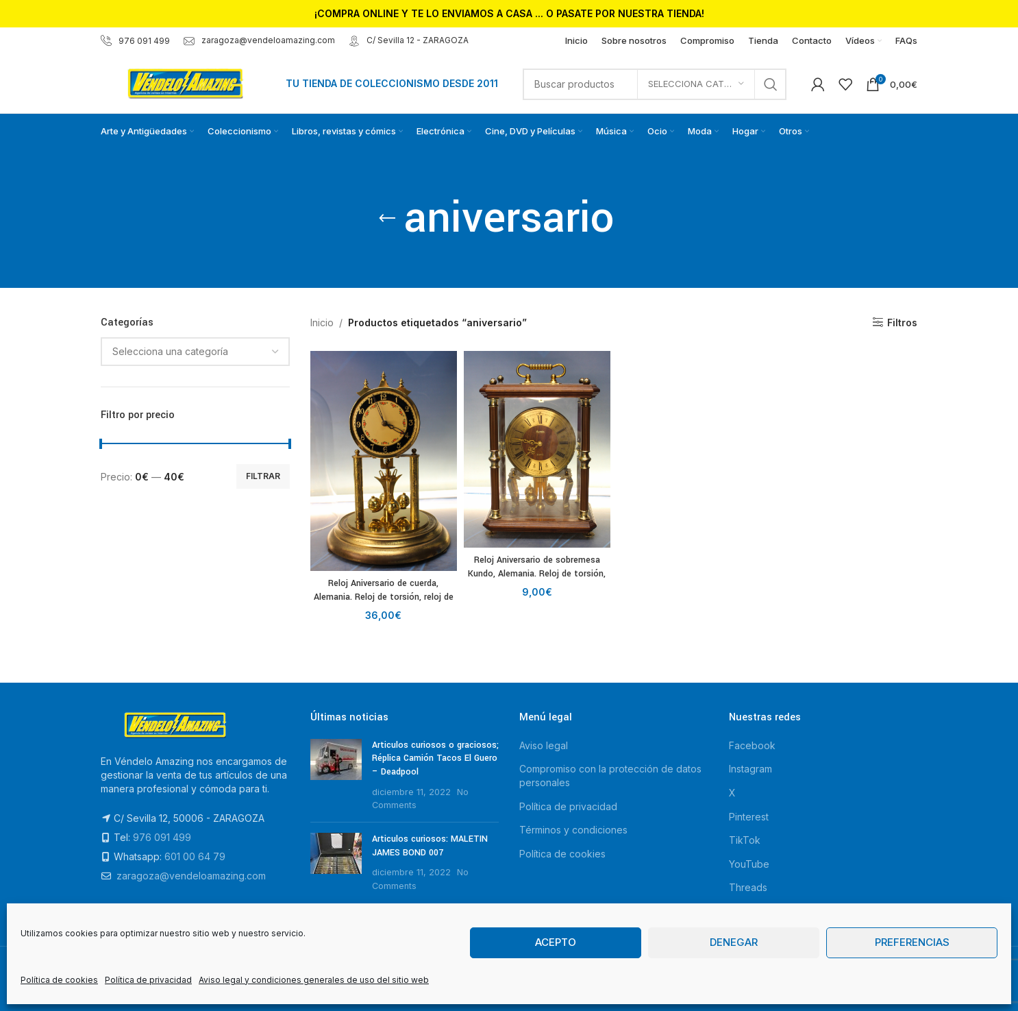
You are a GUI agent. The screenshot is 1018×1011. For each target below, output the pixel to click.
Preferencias (912, 942)
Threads (748, 887)
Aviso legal (543, 745)
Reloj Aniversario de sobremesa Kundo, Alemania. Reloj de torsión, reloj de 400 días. (537, 573)
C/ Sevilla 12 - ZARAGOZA (409, 40)
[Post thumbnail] (336, 775)
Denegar (734, 942)
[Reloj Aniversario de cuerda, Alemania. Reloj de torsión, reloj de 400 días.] (383, 461)
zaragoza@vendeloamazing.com (259, 40)
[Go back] (387, 218)
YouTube (749, 864)
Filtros (902, 322)
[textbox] (195, 352)
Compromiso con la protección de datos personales (610, 775)
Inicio (322, 322)
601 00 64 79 (194, 856)
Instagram (750, 769)
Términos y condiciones (573, 830)
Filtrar (263, 476)
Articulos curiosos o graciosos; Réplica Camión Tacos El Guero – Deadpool (435, 758)
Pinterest (749, 817)
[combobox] (195, 351)
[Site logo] (186, 82)
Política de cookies (59, 980)
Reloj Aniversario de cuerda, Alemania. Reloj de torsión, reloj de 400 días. (384, 596)
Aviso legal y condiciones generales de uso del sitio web (314, 980)
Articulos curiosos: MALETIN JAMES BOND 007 (430, 846)
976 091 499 (135, 41)
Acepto (555, 942)
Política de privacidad (148, 980)
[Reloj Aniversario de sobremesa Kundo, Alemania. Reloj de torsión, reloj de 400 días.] (537, 449)
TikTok (744, 840)
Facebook (752, 745)
